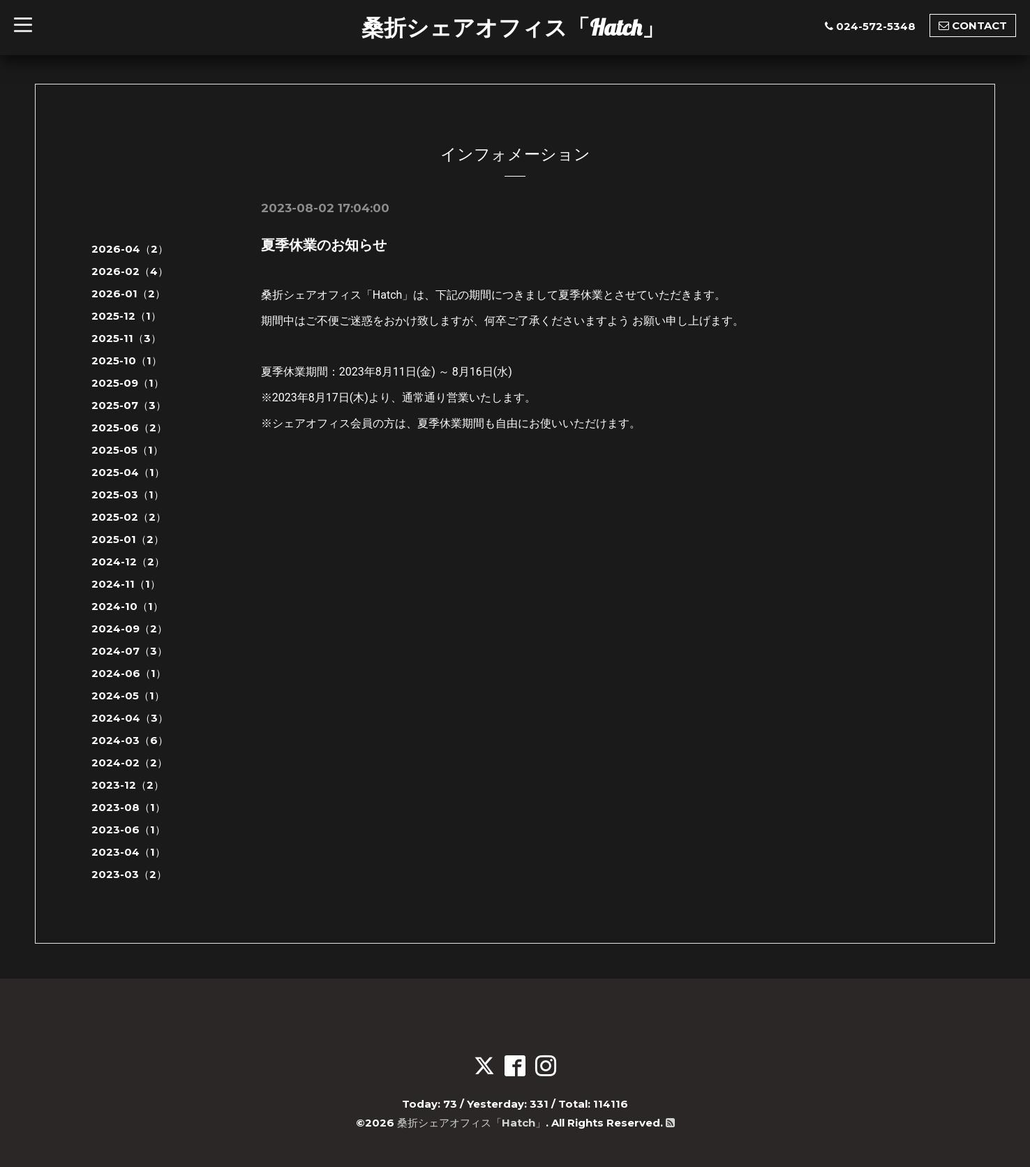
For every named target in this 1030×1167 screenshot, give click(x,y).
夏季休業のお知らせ (324, 245)
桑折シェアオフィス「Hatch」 (512, 27)
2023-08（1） (128, 807)
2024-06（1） (128, 673)
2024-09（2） (129, 628)
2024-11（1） (126, 583)
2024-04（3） (129, 717)
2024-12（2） (128, 561)
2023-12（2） (127, 784)
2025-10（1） (126, 360)
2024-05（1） (128, 695)
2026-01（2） (128, 293)
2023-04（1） (128, 851)
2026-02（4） (129, 271)
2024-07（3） (129, 650)
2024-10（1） (127, 606)
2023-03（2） (129, 874)
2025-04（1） (128, 472)
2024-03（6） (129, 740)
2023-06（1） (128, 829)
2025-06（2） (129, 427)
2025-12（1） (126, 315)
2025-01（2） (127, 539)
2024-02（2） (129, 762)
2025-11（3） (126, 338)
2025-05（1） (127, 449)
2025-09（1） (127, 382)
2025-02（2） (128, 516)
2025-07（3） (128, 405)
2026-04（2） (129, 248)
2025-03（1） (127, 494)
